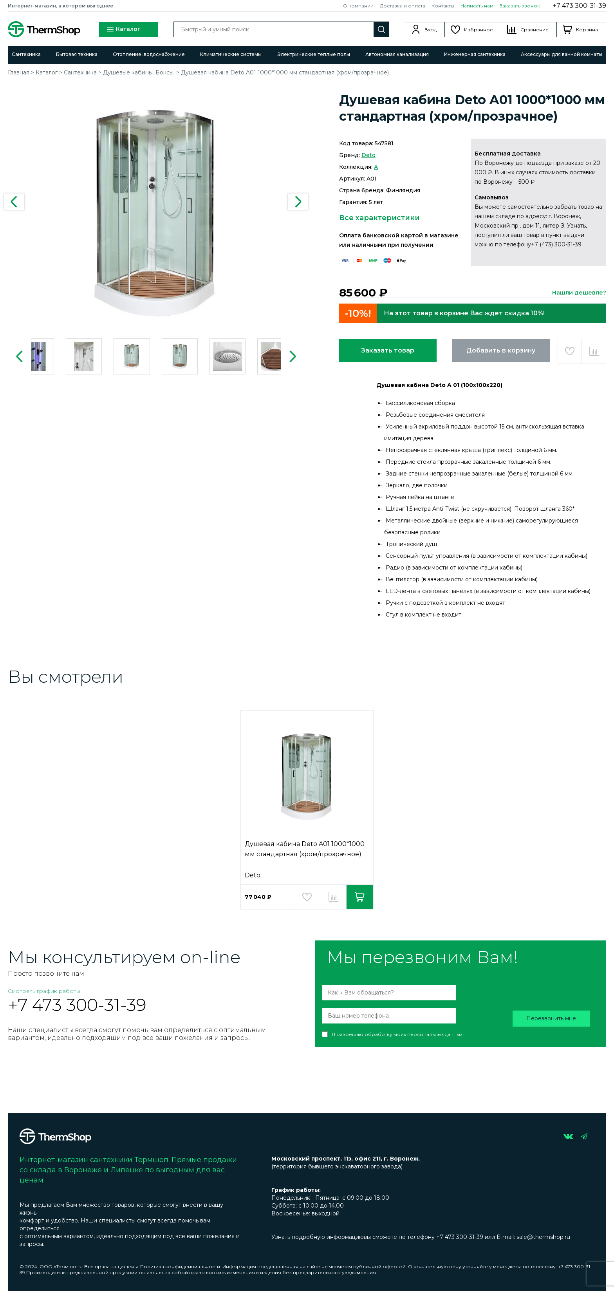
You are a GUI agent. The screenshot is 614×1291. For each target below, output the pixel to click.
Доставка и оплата (402, 6)
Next (298, 201)
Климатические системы (231, 54)
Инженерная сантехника (475, 54)
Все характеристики (379, 217)
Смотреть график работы (44, 990)
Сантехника (26, 54)
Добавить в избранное (570, 351)
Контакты (443, 6)
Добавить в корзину (500, 350)
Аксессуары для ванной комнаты (561, 54)
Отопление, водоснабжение (149, 54)
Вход (430, 30)
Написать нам (476, 6)
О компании (358, 6)
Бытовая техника (77, 54)
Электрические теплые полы (313, 54)
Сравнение (534, 30)
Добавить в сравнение (594, 351)
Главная (18, 72)
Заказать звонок (520, 6)
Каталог (123, 29)
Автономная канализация (397, 54)
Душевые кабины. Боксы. (139, 72)
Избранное (478, 30)
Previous (14, 201)
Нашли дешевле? (579, 292)
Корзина (587, 30)
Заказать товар (387, 350)
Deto (368, 155)
